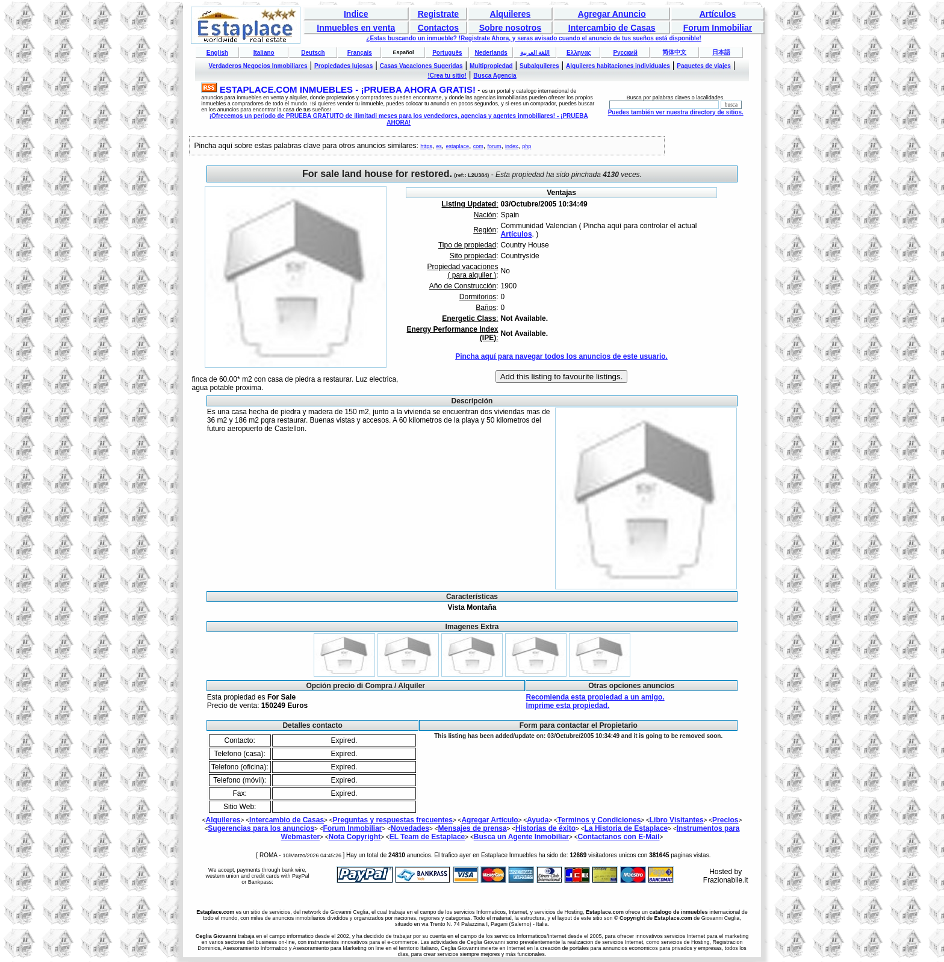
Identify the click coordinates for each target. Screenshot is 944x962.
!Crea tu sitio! (446, 75)
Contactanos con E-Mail (618, 837)
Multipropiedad (491, 66)
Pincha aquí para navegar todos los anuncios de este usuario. (561, 356)
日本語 (721, 52)
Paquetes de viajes (704, 66)
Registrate (438, 14)
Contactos (438, 28)
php (526, 146)
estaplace (458, 146)
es (439, 146)
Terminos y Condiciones (599, 820)
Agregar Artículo (489, 820)
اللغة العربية (535, 52)
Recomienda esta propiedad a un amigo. (595, 697)
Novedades (410, 828)
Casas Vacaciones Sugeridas (421, 66)
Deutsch (312, 52)
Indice (356, 14)
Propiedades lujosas (343, 66)
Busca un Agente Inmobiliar (521, 837)
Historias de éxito (545, 828)
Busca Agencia (494, 75)
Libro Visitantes (677, 820)
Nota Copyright (355, 837)
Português (447, 52)
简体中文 (674, 52)
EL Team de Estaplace (427, 837)
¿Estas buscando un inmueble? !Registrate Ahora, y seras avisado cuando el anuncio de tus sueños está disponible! (533, 38)
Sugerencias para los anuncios (261, 828)
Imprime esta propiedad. (568, 705)
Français (359, 52)
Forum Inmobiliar (717, 28)
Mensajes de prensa (472, 828)
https (426, 146)
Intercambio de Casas (612, 28)
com (478, 146)
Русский (625, 52)
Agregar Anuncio (612, 14)
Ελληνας (579, 52)
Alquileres (510, 14)
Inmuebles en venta (356, 28)
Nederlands (490, 52)
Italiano (264, 52)
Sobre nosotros (510, 28)
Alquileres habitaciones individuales (618, 66)
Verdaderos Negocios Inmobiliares (258, 66)
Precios (725, 820)
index (511, 146)
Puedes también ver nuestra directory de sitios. (676, 112)
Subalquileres (539, 66)
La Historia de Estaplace (626, 828)
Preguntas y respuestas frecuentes (393, 820)
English (217, 52)
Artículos (718, 14)
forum (494, 146)
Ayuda (537, 820)
